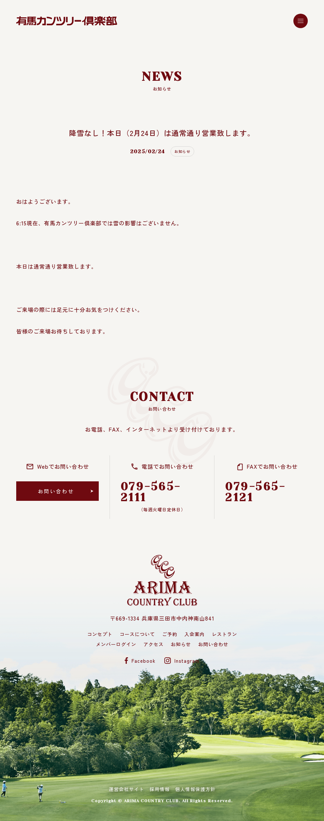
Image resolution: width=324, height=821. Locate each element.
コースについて (137, 634)
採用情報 (160, 789)
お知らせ (181, 644)
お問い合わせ (213, 644)
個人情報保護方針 (195, 789)
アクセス (153, 644)
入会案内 (195, 634)
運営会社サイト (126, 789)
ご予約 (169, 634)
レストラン (224, 634)
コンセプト (99, 634)
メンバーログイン (116, 644)
